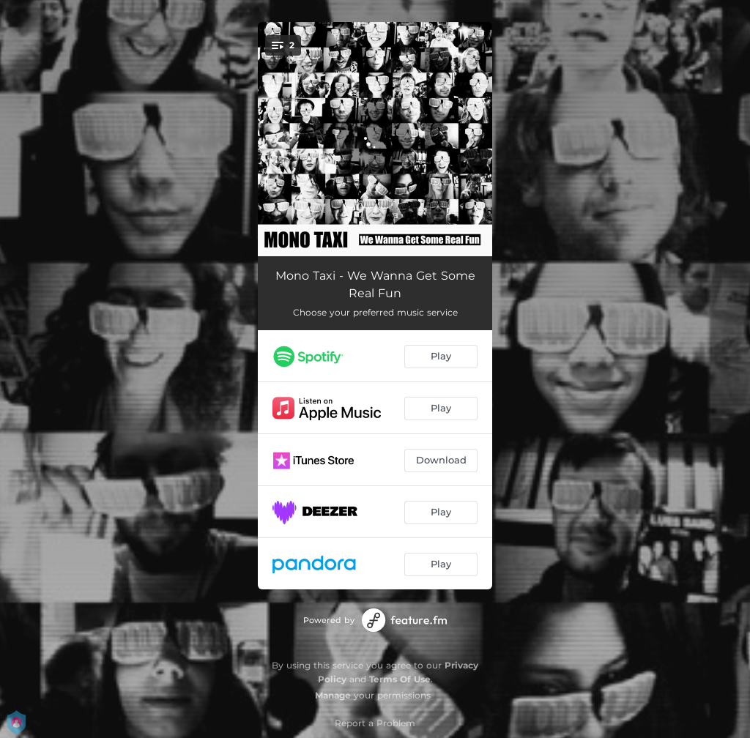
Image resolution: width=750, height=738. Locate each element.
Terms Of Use (400, 679)
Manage (333, 695)
